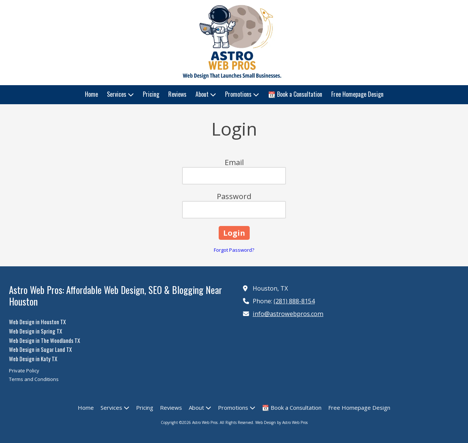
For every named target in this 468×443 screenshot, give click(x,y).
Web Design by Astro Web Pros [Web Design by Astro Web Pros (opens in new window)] (281, 422)
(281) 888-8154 (294, 301)
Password (234, 196)
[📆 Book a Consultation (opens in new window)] (295, 94)
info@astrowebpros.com (288, 314)
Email (234, 162)
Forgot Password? (234, 250)
